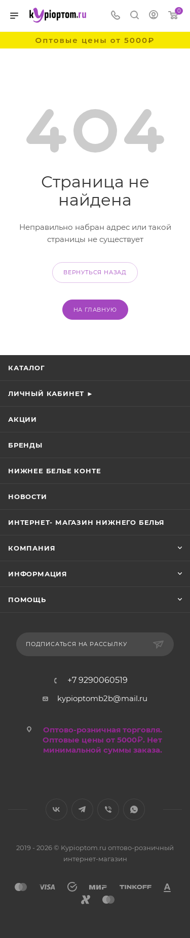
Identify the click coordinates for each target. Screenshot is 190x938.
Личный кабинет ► (51, 393)
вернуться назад (95, 272)
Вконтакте (56, 809)
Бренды (25, 445)
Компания (31, 548)
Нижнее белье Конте (54, 471)
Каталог (26, 368)
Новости (27, 496)
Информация (37, 574)
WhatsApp (134, 809)
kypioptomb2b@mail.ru (102, 698)
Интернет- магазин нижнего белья (86, 522)
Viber (108, 809)
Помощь (27, 600)
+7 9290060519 (97, 680)
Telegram (82, 809)
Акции (22, 419)
